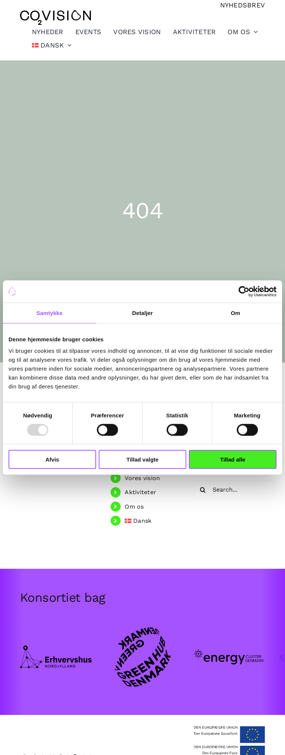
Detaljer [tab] (142, 312)
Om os (134, 506)
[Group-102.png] (229, 640)
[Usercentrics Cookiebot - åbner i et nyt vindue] (244, 291)
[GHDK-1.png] (142, 627)
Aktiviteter (140, 492)
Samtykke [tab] (49, 312)
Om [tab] (235, 312)
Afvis (52, 459)
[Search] (203, 489)
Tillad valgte (142, 459)
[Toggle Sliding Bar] (188, 31)
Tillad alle (232, 459)
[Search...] (234, 489)
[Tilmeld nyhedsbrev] (242, 5)
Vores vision (142, 478)
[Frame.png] (56, 649)
